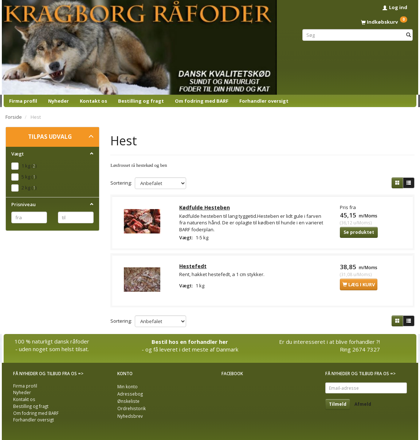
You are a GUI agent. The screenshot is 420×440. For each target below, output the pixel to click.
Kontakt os (93, 101)
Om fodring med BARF (201, 101)
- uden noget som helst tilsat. (52, 349)
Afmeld (362, 404)
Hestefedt (193, 267)
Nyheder (58, 101)
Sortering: (121, 183)
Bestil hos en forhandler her (190, 341)
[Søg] (408, 34)
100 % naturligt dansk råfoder (52, 341)
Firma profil (23, 101)
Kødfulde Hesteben (205, 207)
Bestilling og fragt (141, 101)
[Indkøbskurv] (357, 22)
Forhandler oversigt (263, 101)
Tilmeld (337, 404)
